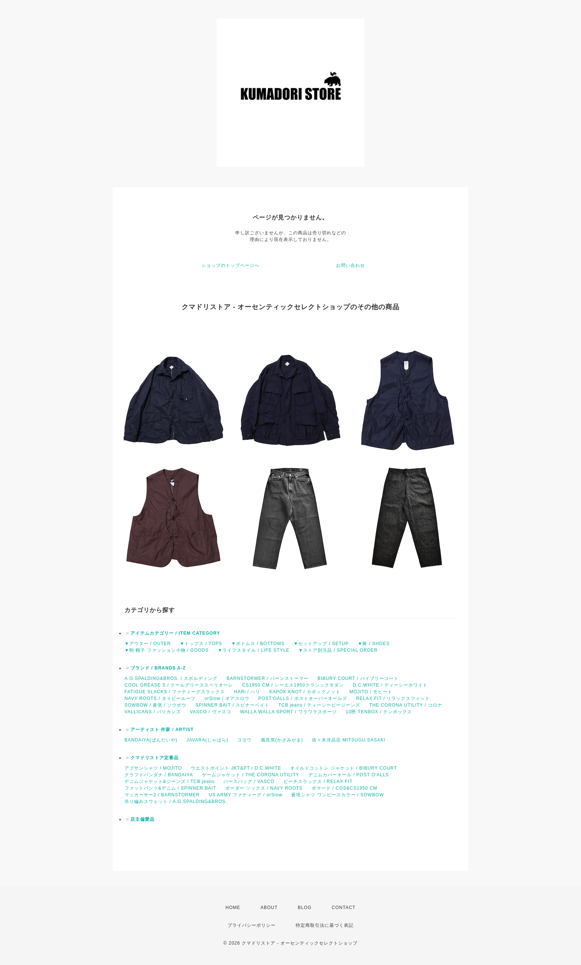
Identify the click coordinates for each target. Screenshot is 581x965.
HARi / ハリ (247, 691)
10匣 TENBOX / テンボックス (379, 711)
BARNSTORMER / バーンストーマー (268, 678)
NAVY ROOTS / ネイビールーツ (160, 698)
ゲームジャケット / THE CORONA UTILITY (250, 774)
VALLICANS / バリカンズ (152, 711)
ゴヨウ (244, 740)
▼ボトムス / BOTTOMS (258, 643)
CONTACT (343, 907)
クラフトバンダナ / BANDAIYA (158, 774)
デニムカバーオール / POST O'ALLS (348, 774)
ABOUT (269, 907)
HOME (233, 907)
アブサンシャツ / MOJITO (153, 768)
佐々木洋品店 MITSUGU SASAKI (348, 740)
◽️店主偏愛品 (139, 819)
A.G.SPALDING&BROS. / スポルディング (171, 678)
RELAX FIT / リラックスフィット (393, 698)
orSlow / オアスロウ (227, 698)
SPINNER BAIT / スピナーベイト (232, 705)
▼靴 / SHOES (374, 643)
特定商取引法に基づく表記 (324, 925)
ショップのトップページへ (230, 265)
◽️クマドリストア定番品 (151, 757)
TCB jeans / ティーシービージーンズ (319, 705)
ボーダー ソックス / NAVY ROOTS (264, 788)
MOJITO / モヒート (370, 691)
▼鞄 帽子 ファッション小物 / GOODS (166, 650)
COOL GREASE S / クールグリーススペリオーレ (178, 685)
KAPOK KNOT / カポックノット (305, 691)
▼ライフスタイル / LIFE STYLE (254, 650)
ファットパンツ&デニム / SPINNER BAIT (170, 788)
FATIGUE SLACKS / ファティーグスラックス (174, 691)
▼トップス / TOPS (201, 643)
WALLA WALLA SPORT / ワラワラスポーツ (288, 711)
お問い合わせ (350, 265)
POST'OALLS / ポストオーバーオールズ (302, 698)
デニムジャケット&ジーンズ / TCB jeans (169, 781)
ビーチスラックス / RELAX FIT (318, 781)
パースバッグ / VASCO (248, 781)
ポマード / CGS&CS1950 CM (344, 788)
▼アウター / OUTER (147, 643)
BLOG (305, 907)
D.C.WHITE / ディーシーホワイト (390, 685)
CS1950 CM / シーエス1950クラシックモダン (293, 685)
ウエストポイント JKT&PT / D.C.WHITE (236, 768)
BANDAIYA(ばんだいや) (150, 740)
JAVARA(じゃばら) (207, 740)
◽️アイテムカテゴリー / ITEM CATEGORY (172, 633)
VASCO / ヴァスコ (210, 711)
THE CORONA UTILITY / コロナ (405, 705)
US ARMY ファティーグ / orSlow (245, 794)
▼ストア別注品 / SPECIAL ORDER (338, 650)
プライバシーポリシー (252, 925)
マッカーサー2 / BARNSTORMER (162, 794)
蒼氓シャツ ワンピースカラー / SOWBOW (337, 794)
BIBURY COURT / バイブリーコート (358, 678)
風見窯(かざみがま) (282, 740)
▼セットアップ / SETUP (321, 643)
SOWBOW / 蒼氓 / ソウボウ (155, 705)
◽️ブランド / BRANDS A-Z (155, 668)
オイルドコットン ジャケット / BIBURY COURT (343, 768)
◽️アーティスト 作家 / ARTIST (159, 729)
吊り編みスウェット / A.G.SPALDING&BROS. (175, 801)
